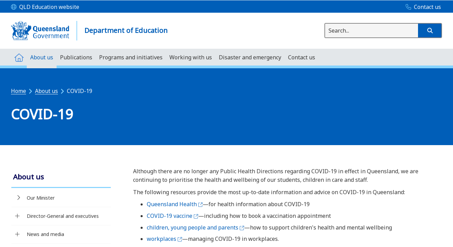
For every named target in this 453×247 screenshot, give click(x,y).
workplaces (164, 239)
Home (18, 91)
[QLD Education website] (45, 7)
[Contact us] (421, 7)
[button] (429, 30)
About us (46, 91)
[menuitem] (19, 57)
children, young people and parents (195, 227)
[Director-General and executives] (17, 216)
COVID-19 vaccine (172, 216)
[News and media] (17, 234)
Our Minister (41, 198)
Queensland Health (175, 204)
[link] (61, 177)
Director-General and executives (63, 216)
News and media (45, 234)
